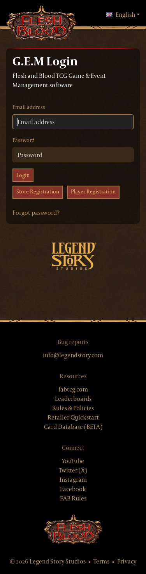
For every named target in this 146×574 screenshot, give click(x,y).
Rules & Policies (73, 408)
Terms (101, 561)
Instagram (73, 480)
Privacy (126, 561)
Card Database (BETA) (73, 427)
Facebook (73, 489)
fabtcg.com (73, 389)
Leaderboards (73, 399)
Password (23, 140)
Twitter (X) (73, 470)
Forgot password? (36, 213)
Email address (28, 107)
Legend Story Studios (58, 561)
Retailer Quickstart (73, 417)
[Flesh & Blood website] (73, 529)
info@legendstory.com (73, 355)
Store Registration (37, 191)
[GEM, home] (41, 23)
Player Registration (93, 191)
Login (23, 175)
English (123, 14)
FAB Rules (73, 498)
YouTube (73, 461)
